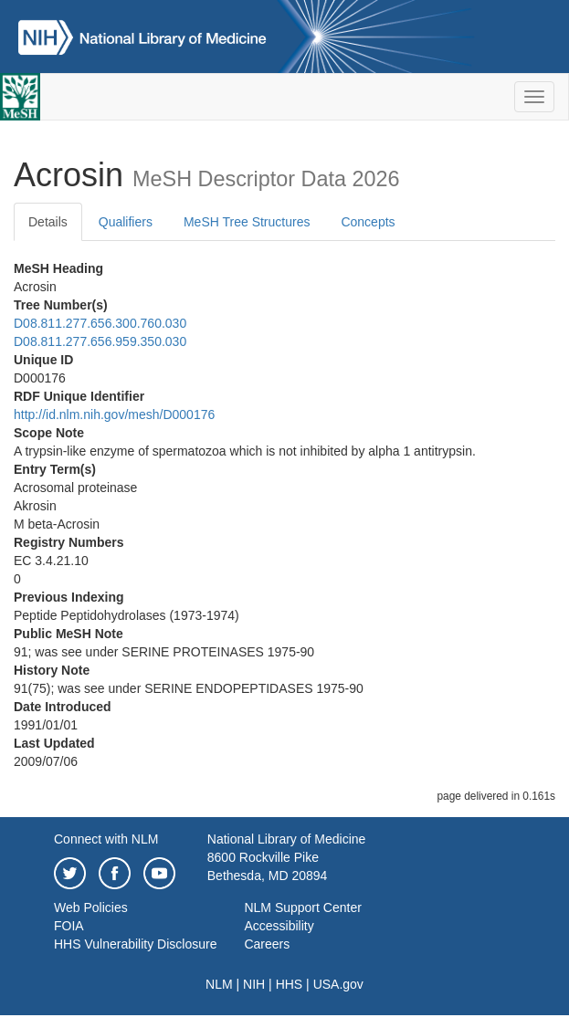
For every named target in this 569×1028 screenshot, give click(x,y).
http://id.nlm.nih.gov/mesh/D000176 (114, 414)
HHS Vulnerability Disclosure (135, 944)
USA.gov (338, 984)
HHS (289, 984)
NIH (254, 984)
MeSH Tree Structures (247, 222)
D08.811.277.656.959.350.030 (100, 341)
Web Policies (91, 907)
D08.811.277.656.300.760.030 (100, 323)
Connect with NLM (106, 839)
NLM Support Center (302, 907)
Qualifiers (126, 222)
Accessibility (278, 925)
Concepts (368, 222)
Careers (267, 944)
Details (48, 222)
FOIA (69, 925)
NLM (219, 984)
